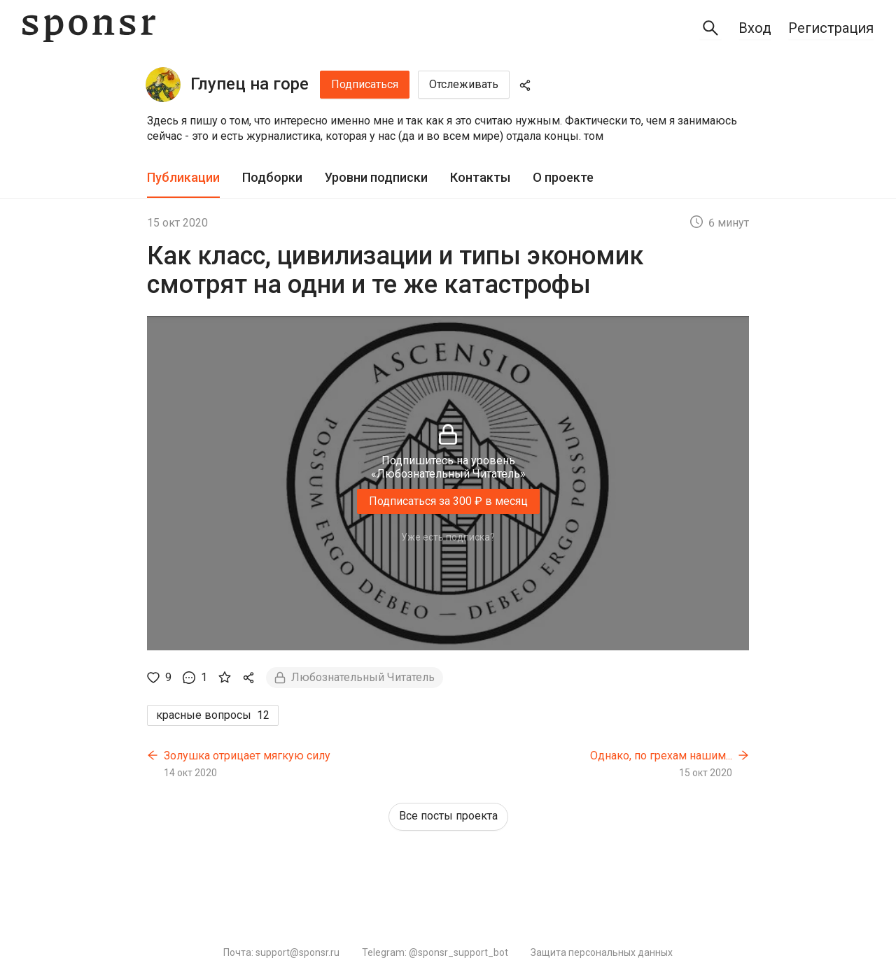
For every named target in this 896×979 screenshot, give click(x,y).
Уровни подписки (376, 177)
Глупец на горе (249, 84)
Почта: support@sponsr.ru (281, 952)
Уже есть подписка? (448, 537)
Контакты (480, 177)
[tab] (183, 178)
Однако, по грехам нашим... (661, 755)
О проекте (563, 177)
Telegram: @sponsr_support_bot (435, 952)
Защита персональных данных (602, 952)
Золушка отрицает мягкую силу (247, 755)
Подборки (272, 177)
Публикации (183, 177)
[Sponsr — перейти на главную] (88, 28)
